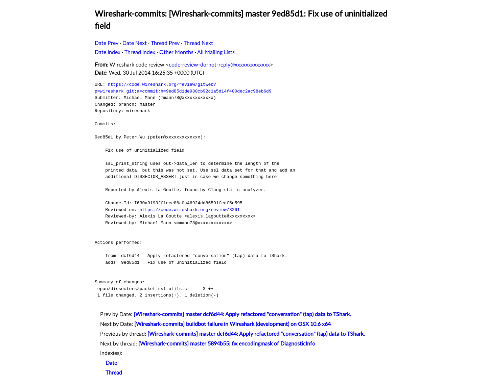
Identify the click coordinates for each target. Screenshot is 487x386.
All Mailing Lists (216, 52)
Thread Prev (165, 43)
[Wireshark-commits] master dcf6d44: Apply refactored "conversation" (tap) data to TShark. (242, 314)
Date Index (107, 52)
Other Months (176, 52)
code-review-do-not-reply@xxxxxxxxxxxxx (219, 65)
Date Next (134, 43)
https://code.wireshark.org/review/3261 (190, 210)
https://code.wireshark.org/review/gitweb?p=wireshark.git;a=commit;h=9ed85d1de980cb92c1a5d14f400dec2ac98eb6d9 (183, 87)
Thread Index (139, 52)
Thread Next (198, 43)
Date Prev (106, 43)
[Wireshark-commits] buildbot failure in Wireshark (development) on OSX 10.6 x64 (232, 324)
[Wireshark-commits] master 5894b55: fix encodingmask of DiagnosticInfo (226, 343)
